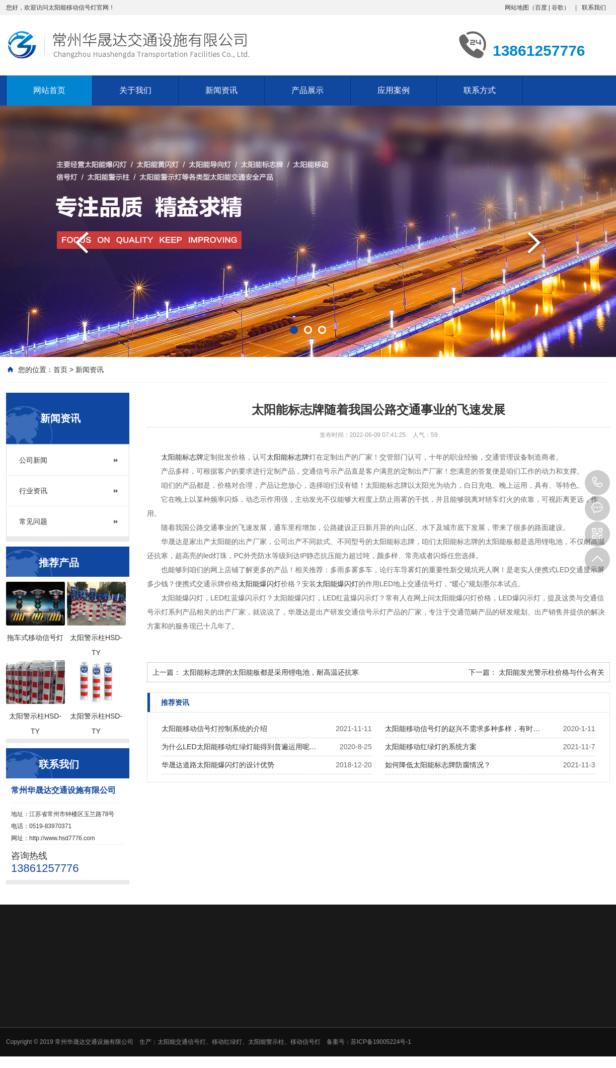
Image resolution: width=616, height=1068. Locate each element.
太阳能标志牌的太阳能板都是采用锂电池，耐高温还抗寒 (271, 672)
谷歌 (558, 7)
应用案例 (393, 90)
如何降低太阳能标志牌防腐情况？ (438, 765)
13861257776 (597, 482)
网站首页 (49, 90)
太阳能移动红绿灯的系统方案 (431, 747)
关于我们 (135, 90)
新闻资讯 (221, 90)
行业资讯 (33, 491)
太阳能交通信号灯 (182, 1041)
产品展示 (307, 90)
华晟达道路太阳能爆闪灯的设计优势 (218, 765)
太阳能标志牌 (182, 457)
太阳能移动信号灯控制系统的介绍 (214, 729)
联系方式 (480, 90)
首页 (60, 370)
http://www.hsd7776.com (62, 838)
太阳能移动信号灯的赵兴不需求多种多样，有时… (462, 729)
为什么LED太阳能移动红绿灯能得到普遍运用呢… (239, 747)
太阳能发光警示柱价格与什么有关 (551, 672)
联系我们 (594, 7)
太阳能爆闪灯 (260, 584)
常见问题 (33, 521)
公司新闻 (33, 460)
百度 (541, 7)
